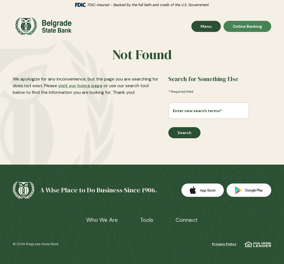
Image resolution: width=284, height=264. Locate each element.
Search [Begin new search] (184, 132)
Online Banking (247, 26)
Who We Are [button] (102, 219)
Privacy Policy (224, 244)
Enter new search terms (197, 111)
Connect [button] (186, 219)
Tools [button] (146, 219)
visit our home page (80, 86)
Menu (210, 26)
